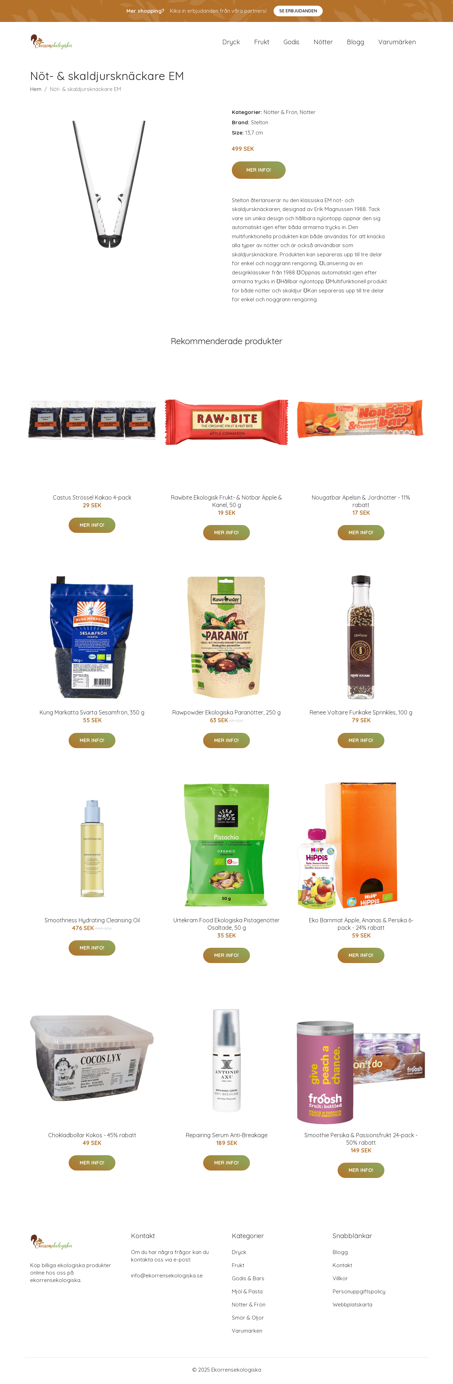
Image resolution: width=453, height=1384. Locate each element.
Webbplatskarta (352, 1306)
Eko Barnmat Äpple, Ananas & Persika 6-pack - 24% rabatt (361, 926)
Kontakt (342, 1267)
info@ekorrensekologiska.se (167, 1277)
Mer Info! (258, 172)
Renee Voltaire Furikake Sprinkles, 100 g (361, 714)
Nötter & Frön (280, 114)
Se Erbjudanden (298, 10)
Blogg (355, 43)
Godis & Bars (248, 1280)
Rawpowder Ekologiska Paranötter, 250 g (226, 714)
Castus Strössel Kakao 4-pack (92, 499)
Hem (35, 91)
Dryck (231, 43)
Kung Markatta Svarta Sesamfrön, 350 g (92, 714)
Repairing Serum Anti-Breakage (227, 1137)
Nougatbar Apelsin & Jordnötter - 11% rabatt (361, 503)
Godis (291, 43)
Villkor (340, 1280)
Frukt (261, 43)
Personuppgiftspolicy (359, 1293)
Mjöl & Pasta (247, 1293)
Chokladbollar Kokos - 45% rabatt (92, 1137)
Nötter (323, 43)
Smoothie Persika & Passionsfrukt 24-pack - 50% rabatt (361, 1141)
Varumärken (397, 43)
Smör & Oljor (248, 1319)
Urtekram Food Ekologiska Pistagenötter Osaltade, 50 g (226, 926)
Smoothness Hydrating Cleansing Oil (92, 922)
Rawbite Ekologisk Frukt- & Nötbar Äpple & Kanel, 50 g (226, 503)
